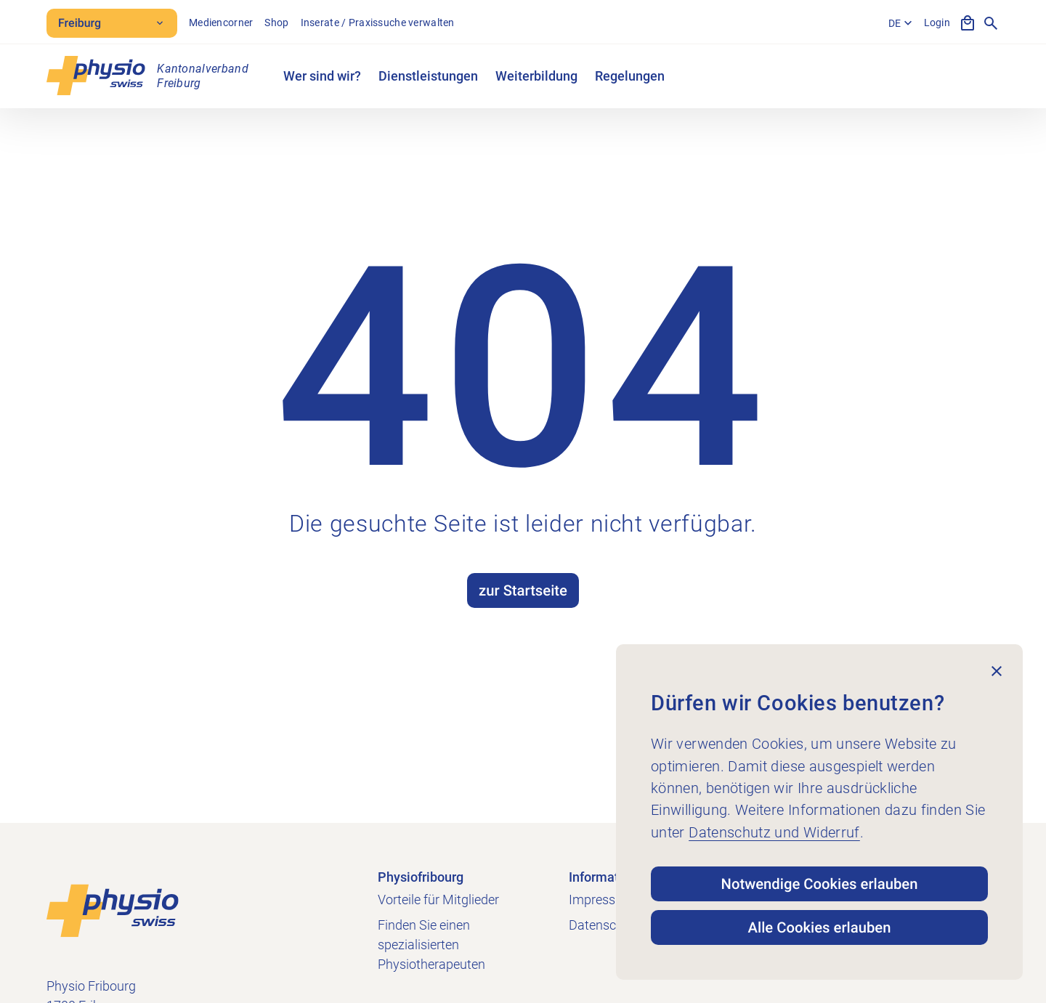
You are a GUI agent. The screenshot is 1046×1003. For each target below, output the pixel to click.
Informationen (610, 877)
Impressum (601, 899)
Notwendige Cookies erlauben (819, 884)
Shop (276, 22)
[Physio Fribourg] (147, 76)
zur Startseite (523, 590)
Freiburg (112, 23)
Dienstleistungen (428, 76)
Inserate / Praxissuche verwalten (378, 22)
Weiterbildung (536, 76)
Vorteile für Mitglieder (438, 899)
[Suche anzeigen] (991, 23)
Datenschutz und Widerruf (774, 832)
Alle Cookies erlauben (819, 927)
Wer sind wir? (322, 76)
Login (937, 22)
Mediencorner (221, 22)
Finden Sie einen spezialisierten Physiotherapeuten (431, 944)
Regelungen (630, 76)
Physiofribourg (420, 877)
